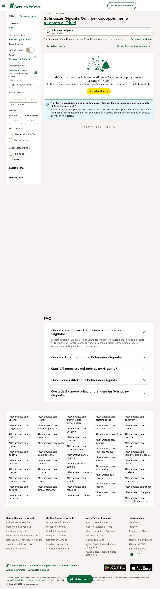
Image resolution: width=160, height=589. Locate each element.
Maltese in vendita (16, 548)
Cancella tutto (28, 16)
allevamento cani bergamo (76, 430)
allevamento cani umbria (105, 494)
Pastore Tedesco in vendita (21, 535)
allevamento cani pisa (137, 492)
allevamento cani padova (18, 453)
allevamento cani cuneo (134, 427)
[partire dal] (17, 212)
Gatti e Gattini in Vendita (60, 518)
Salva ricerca (56, 46)
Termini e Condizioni (140, 540)
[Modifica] (35, 164)
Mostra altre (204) (25, 150)
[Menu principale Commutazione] (3, 6)
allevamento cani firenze (134, 445)
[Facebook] (132, 554)
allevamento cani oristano (105, 427)
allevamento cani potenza (18, 497)
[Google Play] (115, 567)
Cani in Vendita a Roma (99, 526)
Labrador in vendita (17, 531)
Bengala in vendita (56, 535)
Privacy (133, 526)
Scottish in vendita (56, 540)
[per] (33, 212)
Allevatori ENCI (137, 544)
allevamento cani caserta (47, 436)
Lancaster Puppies (38, 570)
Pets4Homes (19, 565)
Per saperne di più (141, 39)
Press (132, 535)
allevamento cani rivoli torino (51, 445)
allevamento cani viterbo (47, 418)
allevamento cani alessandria (105, 468)
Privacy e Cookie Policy (37, 580)
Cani (12, 30)
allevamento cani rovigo (18, 445)
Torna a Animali (19, 23)
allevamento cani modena (134, 471)
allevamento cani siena (109, 434)
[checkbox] (11, 93)
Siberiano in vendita (57, 548)
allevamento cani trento (18, 471)
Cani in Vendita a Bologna (100, 531)
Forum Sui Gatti (95, 540)
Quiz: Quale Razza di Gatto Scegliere (101, 553)
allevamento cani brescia (134, 436)
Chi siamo (134, 522)
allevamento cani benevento (134, 418)
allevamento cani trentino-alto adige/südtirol (76, 419)
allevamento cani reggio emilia (18, 427)
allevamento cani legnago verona (18, 480)
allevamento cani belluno (18, 488)
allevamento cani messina (76, 488)
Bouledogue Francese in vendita (24, 540)
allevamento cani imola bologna (47, 453)
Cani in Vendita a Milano (99, 522)
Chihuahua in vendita (18, 522)
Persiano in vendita (57, 544)
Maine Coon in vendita (58, 522)
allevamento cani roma (138, 486)
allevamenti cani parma (105, 476)
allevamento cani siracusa (134, 480)
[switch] (30, 71)
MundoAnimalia (68, 565)
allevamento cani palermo (76, 439)
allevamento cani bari (79, 495)
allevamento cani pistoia (134, 462)
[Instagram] (138, 554)
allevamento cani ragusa (105, 485)
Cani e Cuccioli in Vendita (20, 518)
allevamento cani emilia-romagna (47, 488)
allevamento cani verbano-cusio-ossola (137, 453)
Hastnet (34, 565)
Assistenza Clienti (139, 531)
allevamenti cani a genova (77, 456)
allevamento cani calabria (47, 462)
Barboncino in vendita (18, 526)
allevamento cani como (47, 480)
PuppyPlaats (49, 565)
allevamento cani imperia (105, 441)
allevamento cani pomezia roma (76, 448)
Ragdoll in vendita (56, 531)
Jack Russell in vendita (19, 544)
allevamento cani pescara (18, 462)
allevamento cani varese (105, 459)
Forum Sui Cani (94, 535)
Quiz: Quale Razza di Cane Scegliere (101, 546)
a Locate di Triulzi (60, 23)
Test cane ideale (138, 548)
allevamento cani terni (79, 472)
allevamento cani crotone (47, 471)
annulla (31, 78)
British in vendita (55, 526)
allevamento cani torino (18, 436)
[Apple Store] (141, 567)
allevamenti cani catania (76, 465)
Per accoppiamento (23, 60)
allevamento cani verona (18, 418)
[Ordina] (134, 46)
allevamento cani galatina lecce (105, 418)
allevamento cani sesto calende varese (137, 500)
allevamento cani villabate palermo (48, 427)
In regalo (17, 52)
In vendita (17, 45)
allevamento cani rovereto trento (105, 450)
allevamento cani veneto (76, 480)
